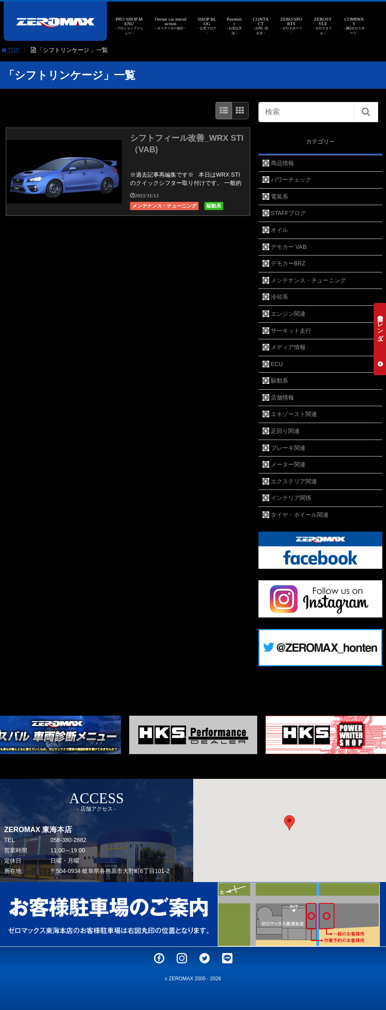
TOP (9, 50)
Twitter (204, 958)
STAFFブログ (288, 213)
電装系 (279, 196)
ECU (277, 364)
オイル (279, 230)
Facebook (159, 958)
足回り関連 (285, 431)
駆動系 (213, 206)
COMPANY (354, 26)
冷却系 (279, 296)
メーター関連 (288, 464)
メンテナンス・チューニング (164, 206)
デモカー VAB (289, 247)
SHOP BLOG (207, 26)
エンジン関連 (288, 313)
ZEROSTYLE (323, 26)
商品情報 (282, 163)
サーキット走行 (291, 330)
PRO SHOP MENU (129, 26)
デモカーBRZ (288, 263)
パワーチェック (291, 179)
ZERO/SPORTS (291, 26)
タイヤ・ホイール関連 (300, 514)
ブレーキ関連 (288, 448)
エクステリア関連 (294, 481)
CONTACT (261, 26)
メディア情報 (288, 347)
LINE (227, 958)
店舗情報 (282, 397)
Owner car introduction (170, 24)
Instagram (182, 958)
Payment (234, 26)
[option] (193, 735)
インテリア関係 (291, 497)
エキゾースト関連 (294, 414)
